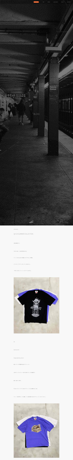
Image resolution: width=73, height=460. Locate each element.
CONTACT (69, 2)
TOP (43, 2)
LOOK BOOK (55, 2)
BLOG (62, 2)
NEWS (49, 2)
